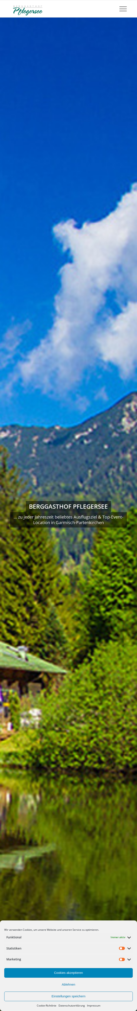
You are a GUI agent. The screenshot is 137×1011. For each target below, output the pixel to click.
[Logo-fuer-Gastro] (56, 8)
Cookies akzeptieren (68, 972)
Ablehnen (68, 984)
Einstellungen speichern (68, 996)
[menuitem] (121, 8)
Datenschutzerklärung (72, 1005)
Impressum (93, 1005)
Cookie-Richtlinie (46, 1005)
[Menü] (121, 8)
